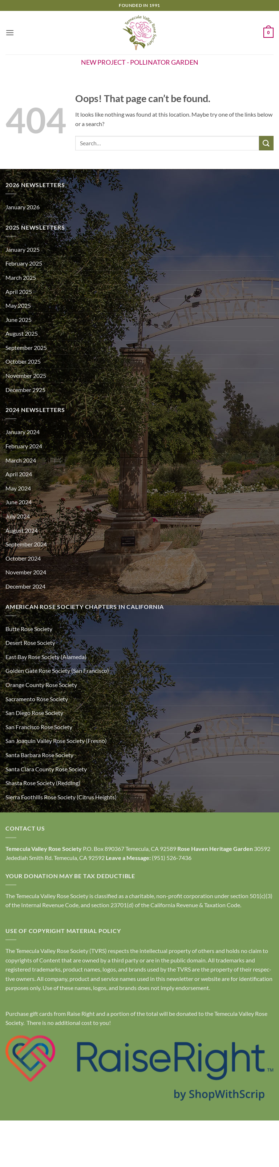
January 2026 (22, 206)
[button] (9, 32)
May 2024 (18, 488)
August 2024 (21, 530)
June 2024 (18, 501)
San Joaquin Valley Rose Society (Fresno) (56, 740)
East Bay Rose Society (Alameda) (45, 656)
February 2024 (23, 446)
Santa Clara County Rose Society (46, 769)
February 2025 (23, 263)
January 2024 (22, 431)
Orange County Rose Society (41, 684)
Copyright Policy (139, 1146)
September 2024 (26, 544)
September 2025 (26, 347)
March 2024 (20, 460)
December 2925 (25, 389)
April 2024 (18, 474)
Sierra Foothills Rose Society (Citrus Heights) (61, 797)
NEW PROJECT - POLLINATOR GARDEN (139, 62)
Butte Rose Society (28, 628)
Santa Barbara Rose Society (39, 754)
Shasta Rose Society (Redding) (42, 782)
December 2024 (25, 586)
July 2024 (17, 516)
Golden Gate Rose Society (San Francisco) (57, 670)
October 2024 (23, 558)
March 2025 (20, 277)
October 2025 (23, 361)
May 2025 (18, 305)
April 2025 (18, 291)
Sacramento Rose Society (36, 698)
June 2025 (18, 319)
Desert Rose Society (30, 642)
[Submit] (266, 143)
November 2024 (25, 572)
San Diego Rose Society (34, 712)
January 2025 (22, 249)
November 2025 (25, 375)
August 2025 (21, 333)
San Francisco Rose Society (38, 726)
